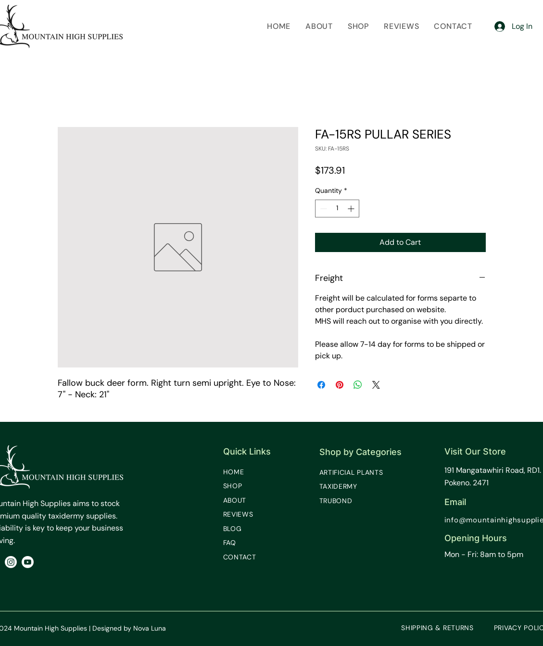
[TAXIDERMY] (345, 486)
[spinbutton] (337, 208)
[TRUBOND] (343, 501)
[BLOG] (240, 528)
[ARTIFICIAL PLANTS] (357, 472)
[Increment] (352, 208)
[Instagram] (11, 562)
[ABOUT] (240, 500)
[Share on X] (376, 385)
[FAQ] (240, 542)
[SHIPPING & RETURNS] (437, 628)
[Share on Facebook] (321, 385)
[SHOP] (240, 486)
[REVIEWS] (244, 514)
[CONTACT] (244, 557)
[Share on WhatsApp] (358, 385)
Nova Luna (149, 628)
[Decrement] (322, 208)
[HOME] (240, 472)
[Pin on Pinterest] (339, 385)
